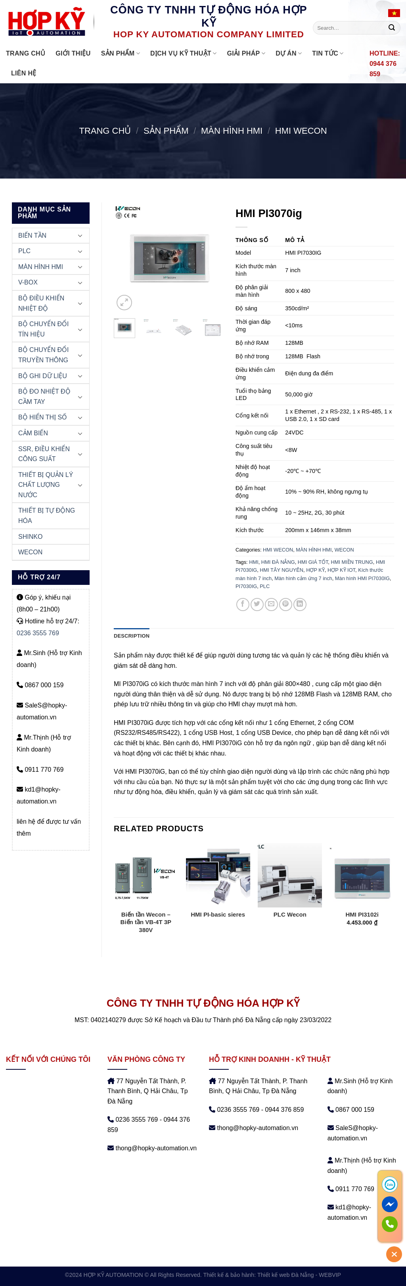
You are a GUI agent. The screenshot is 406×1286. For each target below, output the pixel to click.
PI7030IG (246, 586)
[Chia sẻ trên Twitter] (257, 604)
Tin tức (327, 53)
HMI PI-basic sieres (218, 914)
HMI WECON (301, 131)
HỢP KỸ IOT (341, 570)
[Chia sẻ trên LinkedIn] (299, 604)
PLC (24, 251)
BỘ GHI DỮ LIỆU (42, 376)
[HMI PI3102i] (362, 875)
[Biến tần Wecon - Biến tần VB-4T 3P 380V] (146, 875)
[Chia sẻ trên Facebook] (242, 604)
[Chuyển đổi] (80, 235)
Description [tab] (131, 636)
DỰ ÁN (289, 53)
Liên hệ (23, 73)
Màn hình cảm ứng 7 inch (303, 578)
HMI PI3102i (361, 914)
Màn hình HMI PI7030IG (362, 578)
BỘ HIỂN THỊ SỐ (42, 417)
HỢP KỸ (315, 570)
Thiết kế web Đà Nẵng (285, 1275)
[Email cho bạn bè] (271, 604)
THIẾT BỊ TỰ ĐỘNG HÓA (46, 515)
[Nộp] (391, 28)
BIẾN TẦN (32, 235)
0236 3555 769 (38, 633)
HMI (253, 562)
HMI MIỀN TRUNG (352, 562)
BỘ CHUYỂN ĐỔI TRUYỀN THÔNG (43, 354)
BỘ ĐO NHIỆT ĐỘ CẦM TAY (44, 396)
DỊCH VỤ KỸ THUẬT (183, 53)
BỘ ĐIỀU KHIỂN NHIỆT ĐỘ (41, 303)
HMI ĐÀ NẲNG (278, 562)
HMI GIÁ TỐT (313, 562)
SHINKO (30, 536)
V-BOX (28, 282)
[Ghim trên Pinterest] (285, 604)
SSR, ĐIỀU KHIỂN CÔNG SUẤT (44, 454)
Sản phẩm (120, 53)
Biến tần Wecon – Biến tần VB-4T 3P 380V (146, 922)
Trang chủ (25, 53)
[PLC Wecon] (290, 875)
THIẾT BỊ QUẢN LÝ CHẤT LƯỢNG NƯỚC (45, 484)
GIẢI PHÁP (246, 53)
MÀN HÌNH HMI (231, 131)
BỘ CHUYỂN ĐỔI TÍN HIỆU (43, 329)
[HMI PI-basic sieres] (218, 875)
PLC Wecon (290, 914)
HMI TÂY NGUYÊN (281, 570)
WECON (30, 552)
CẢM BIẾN (33, 433)
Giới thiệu (73, 53)
